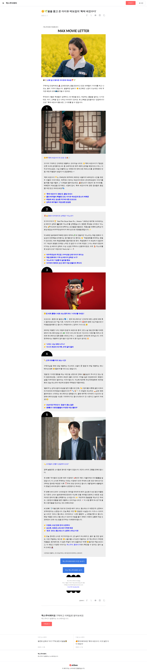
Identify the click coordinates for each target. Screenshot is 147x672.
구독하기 (131, 3)
